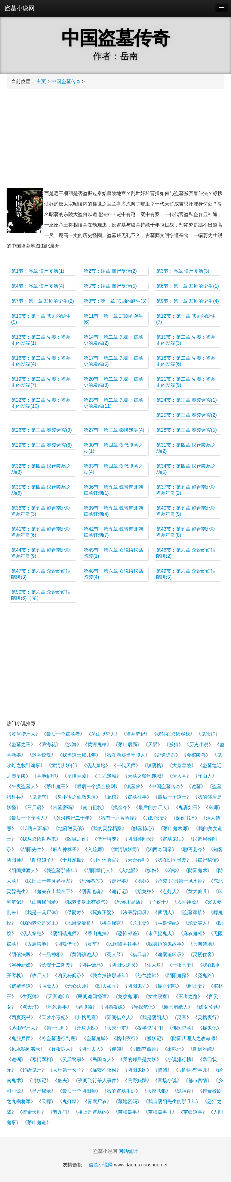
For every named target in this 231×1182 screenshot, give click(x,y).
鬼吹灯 (208, 733)
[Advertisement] (115, 137)
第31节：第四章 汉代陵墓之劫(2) (186, 448)
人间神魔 (186, 901)
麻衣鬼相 (192, 933)
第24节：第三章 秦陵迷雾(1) (186, 400)
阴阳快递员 (124, 965)
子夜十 (159, 901)
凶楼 (172, 870)
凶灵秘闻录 (69, 975)
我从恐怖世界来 (39, 839)
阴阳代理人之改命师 (193, 1038)
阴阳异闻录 (140, 839)
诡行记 (119, 891)
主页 (41, 81)
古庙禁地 (36, 943)
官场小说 (167, 1080)
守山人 (205, 775)
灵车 (92, 943)
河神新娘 (21, 965)
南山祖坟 (92, 807)
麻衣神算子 (65, 849)
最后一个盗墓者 (63, 733)
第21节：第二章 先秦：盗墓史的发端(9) (186, 382)
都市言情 (197, 1080)
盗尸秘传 (207, 859)
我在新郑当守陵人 (126, 755)
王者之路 (188, 996)
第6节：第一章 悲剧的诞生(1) (187, 286)
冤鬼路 (205, 975)
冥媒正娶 (102, 912)
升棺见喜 (86, 1017)
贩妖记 (154, 1038)
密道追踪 (166, 755)
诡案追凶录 (170, 954)
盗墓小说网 (20, 8)
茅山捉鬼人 (103, 733)
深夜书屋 (185, 817)
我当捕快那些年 (109, 975)
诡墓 (196, 786)
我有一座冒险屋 (117, 817)
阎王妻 (195, 985)
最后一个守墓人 (28, 817)
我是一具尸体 (41, 912)
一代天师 (126, 765)
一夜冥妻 (181, 965)
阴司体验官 (104, 859)
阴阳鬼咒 (137, 985)
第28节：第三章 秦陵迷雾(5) (186, 430)
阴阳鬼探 (176, 975)
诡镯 (16, 1059)
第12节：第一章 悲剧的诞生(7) (186, 319)
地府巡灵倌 (70, 828)
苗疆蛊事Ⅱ (160, 1111)
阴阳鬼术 (197, 870)
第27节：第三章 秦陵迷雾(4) (114, 430)
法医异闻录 (135, 912)
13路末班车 (34, 828)
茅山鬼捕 (97, 933)
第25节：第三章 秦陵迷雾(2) (186, 415)
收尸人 (39, 975)
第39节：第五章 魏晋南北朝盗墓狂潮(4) (113, 511)
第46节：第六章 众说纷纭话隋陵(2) (186, 553)
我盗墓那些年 (60, 870)
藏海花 (49, 744)
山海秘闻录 (44, 901)
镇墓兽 (133, 786)
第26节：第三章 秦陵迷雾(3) (41, 430)
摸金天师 (32, 1111)
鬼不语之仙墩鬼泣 (76, 797)
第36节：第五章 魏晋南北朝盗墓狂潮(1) (113, 490)
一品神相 (51, 954)
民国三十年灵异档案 (48, 881)
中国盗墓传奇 (66, 81)
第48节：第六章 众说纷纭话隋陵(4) (113, 574)
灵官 (181, 1017)
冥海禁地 (202, 943)
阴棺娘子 (41, 859)
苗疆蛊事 (127, 1111)
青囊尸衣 (97, 1101)
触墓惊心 (142, 828)
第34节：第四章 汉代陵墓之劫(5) (186, 469)
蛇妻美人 (197, 923)
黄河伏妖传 (63, 765)
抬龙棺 (144, 891)
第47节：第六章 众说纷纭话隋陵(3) (41, 574)
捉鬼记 (209, 1027)
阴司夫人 (91, 1049)
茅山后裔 (127, 744)
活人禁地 (96, 765)
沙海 (72, 744)
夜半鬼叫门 (149, 1027)
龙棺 (111, 797)
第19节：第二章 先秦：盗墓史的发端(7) (41, 382)
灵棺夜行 (207, 1017)
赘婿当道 (21, 985)
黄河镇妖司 (125, 849)
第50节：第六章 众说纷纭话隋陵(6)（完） (41, 595)
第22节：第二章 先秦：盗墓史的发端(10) (41, 403)
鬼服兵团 (21, 1038)
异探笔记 (143, 1007)
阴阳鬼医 (137, 1069)
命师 (213, 807)
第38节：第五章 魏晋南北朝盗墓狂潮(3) (41, 511)
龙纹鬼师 (127, 996)
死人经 (114, 954)
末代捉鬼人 (160, 933)
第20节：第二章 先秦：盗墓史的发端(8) (113, 382)
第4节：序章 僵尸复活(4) (37, 286)
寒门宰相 (41, 1059)
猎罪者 (139, 954)
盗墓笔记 (135, 733)
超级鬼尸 (32, 1069)
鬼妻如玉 (188, 807)
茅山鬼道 (36, 1122)
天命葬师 (137, 859)
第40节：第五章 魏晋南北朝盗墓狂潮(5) (186, 511)
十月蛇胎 (72, 859)
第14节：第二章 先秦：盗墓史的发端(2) (113, 340)
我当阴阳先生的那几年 (172, 1101)
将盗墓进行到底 (58, 1038)
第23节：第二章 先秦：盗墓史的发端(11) (113, 403)
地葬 (142, 881)
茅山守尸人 (23, 1027)
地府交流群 (79, 923)
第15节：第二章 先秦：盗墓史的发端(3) (186, 340)
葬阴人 (165, 912)
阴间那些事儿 (192, 1069)
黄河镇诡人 (84, 954)
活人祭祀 (32, 933)
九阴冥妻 (155, 817)
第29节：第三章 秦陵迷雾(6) (41, 445)
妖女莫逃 (208, 1007)
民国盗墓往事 (122, 943)
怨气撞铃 (146, 975)
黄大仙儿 (197, 891)
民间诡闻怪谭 (92, 996)
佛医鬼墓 (181, 1027)
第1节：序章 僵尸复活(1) (37, 271)
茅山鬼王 (56, 786)
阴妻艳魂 (91, 891)
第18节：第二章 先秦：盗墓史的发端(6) (186, 361)
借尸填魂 (106, 839)
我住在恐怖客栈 (173, 733)
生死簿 (29, 996)
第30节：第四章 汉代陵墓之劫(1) (113, 448)
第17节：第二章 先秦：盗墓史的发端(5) (113, 361)
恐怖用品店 (128, 901)
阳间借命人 (119, 1017)
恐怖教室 (91, 881)
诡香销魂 (167, 985)
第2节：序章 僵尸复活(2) (110, 271)
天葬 (46, 1101)
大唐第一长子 (67, 1069)
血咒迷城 (106, 775)
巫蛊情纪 (167, 923)
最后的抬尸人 (152, 807)
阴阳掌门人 (98, 870)
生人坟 (154, 965)
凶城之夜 (76, 839)
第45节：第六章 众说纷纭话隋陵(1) (113, 553)
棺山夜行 (126, 1038)
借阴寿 (74, 912)
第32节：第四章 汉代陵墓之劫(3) (41, 469)
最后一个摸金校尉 (96, 786)
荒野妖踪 (137, 1080)
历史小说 (198, 744)
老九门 (60, 1111)
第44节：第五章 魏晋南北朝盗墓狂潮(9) (41, 553)
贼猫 (173, 744)
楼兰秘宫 (111, 923)
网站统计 (128, 1151)
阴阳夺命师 (144, 1049)
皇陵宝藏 (76, 775)
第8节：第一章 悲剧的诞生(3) (115, 301)
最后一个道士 (172, 797)
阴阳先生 (32, 849)
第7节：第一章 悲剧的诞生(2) (42, 301)
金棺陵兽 (196, 755)
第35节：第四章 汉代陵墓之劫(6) (41, 490)
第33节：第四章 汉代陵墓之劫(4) (113, 469)
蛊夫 (62, 1080)
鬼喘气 (39, 797)
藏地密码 (127, 1101)
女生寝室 (157, 996)
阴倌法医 (21, 954)
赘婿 (162, 1069)
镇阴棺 (154, 765)
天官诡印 (57, 996)
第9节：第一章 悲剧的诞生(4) (187, 301)
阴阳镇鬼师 (65, 933)
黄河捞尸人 (23, 733)
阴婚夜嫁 (113, 1007)
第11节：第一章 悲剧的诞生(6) (113, 319)
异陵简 (85, 1007)
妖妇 (151, 870)
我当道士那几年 (79, 755)
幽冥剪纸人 (176, 1007)
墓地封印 (46, 775)
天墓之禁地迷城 (144, 775)
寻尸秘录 (41, 1091)
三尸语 (34, 807)
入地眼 (128, 870)
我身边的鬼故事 (165, 943)
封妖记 (39, 1080)
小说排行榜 (179, 1059)
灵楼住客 (202, 954)
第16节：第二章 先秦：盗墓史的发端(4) (41, 361)
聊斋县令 (192, 849)
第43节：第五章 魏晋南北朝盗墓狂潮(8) (186, 532)
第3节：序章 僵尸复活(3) (182, 271)
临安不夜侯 (104, 1069)
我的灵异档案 (107, 828)
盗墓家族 (192, 912)
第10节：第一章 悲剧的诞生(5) (41, 319)
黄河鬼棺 (97, 744)
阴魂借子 (67, 943)
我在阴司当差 (172, 859)
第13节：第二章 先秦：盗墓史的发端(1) (41, 340)
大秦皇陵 (181, 765)
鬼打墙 (69, 1101)
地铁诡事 (57, 1007)
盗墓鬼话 (172, 839)
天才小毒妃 (54, 1017)
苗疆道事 (192, 1111)
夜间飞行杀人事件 (97, 1080)
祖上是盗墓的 (92, 1111)
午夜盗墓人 (23, 786)
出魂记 (174, 1049)
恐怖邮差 (127, 933)
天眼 (153, 744)
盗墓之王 (21, 744)
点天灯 (29, 1007)
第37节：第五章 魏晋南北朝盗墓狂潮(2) (186, 490)
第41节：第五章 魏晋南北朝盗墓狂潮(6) (41, 532)
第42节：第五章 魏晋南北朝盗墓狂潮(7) (113, 532)
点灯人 (169, 891)
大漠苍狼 (156, 1091)
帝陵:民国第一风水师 (180, 881)
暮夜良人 (60, 1049)
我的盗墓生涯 (121, 1091)
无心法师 (76, 985)
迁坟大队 (86, 1027)
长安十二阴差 (56, 965)
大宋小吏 (116, 1027)
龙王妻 (139, 923)
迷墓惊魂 (41, 755)
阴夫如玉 (106, 985)
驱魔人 (49, 985)
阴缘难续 (202, 1049)
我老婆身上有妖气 (86, 901)
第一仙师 (56, 1027)
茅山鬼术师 (175, 828)
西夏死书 (21, 1017)
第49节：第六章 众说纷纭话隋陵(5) (186, 574)
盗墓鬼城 (96, 1038)
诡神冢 (184, 1091)
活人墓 (179, 775)
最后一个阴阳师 (79, 1091)
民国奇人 (102, 1059)
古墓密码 (62, 807)
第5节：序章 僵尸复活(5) (110, 286)
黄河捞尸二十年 (73, 817)
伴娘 (116, 1049)
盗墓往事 (137, 797)
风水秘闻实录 (25, 1049)
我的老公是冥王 (39, 923)
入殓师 (95, 849)
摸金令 (120, 807)
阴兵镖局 (91, 965)
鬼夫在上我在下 (53, 891)
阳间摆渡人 (23, 870)
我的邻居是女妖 (139, 1059)
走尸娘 (119, 881)
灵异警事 (72, 1059)
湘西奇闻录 (160, 849)
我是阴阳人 (154, 1017)
